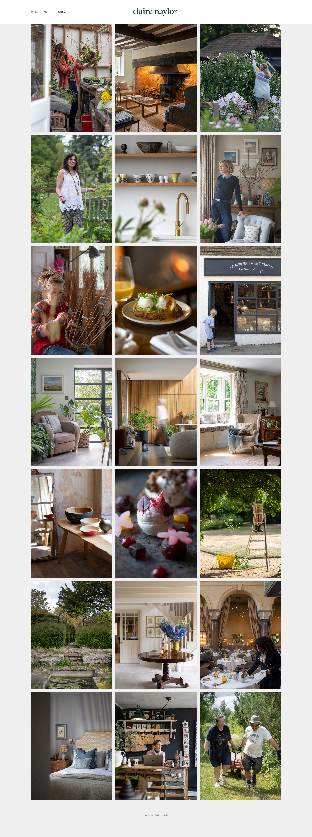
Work (35, 12)
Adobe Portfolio (161, 815)
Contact (62, 12)
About (48, 12)
